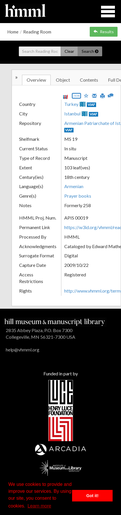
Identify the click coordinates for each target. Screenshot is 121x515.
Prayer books (77, 195)
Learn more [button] (39, 505)
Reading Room (37, 31)
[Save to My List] (86, 95)
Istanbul (72, 113)
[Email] (94, 95)
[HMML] (55, 321)
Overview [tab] (36, 80)
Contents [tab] (89, 80)
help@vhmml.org (22, 349)
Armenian (73, 186)
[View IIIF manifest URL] (65, 96)
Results (104, 31)
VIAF (91, 104)
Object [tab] (63, 80)
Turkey (71, 104)
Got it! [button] (92, 495)
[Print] (102, 95)
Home (13, 31)
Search (90, 51)
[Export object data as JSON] (76, 97)
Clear (69, 51)
